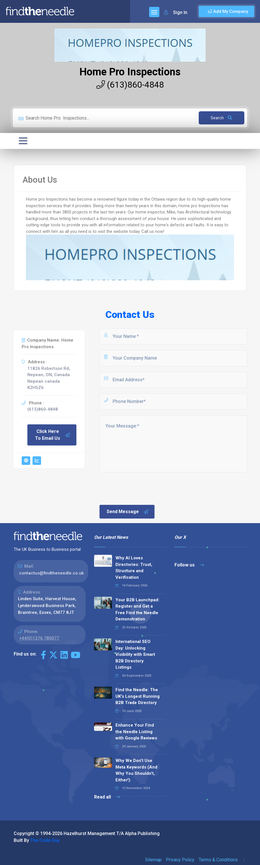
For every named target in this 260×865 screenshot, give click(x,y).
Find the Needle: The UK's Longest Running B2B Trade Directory (137, 696)
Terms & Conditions (218, 859)
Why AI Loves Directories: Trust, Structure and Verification (133, 567)
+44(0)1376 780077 (39, 638)
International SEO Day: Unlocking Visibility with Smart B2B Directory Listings (135, 654)
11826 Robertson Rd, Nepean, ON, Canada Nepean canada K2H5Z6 (48, 378)
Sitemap (153, 859)
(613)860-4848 (130, 85)
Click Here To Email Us (52, 435)
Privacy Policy (180, 859)
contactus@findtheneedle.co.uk (51, 573)
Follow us (189, 565)
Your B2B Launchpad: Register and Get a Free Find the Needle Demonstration (137, 609)
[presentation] (142, 488)
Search (221, 117)
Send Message (128, 512)
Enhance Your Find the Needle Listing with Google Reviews (136, 732)
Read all (107, 797)
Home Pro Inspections (130, 72)
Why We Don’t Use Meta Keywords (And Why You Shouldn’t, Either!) (136, 770)
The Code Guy (45, 840)
